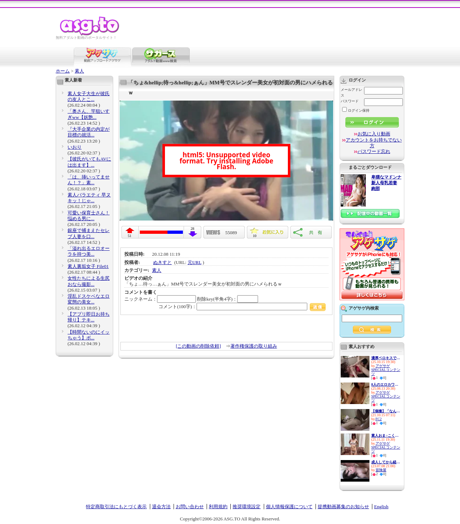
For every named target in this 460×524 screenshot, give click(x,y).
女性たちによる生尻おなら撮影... (89, 281)
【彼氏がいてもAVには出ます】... (89, 161)
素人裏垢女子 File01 (88, 266)
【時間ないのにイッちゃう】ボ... (89, 334)
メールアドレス (351, 92)
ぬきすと (162, 262)
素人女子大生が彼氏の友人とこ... (89, 96)
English (381, 506)
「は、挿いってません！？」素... (89, 179)
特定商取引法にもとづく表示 (116, 506)
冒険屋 (381, 470)
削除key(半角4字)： (227, 299)
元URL (195, 262)
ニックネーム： (160, 299)
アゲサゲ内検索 (364, 308)
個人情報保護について (289, 506)
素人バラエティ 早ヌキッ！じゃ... (89, 197)
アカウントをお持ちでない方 (374, 142)
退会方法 (161, 506)
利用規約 (218, 506)
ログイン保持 (355, 110)
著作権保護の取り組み (253, 346)
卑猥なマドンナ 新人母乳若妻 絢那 (386, 183)
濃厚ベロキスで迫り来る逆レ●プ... (385, 358)
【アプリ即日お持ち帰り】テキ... (89, 317)
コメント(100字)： (242, 306)
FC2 (379, 419)
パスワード (350, 101)
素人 (79, 71)
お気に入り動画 (374, 133)
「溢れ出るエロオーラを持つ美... (89, 251)
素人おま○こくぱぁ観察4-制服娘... (385, 435)
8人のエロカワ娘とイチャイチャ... (385, 384)
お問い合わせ (190, 506)
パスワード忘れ (374, 151)
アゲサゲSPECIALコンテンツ (385, 370)
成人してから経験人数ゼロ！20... (385, 462)
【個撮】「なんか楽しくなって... (385, 411)
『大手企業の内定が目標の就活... (89, 132)
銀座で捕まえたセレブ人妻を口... (89, 233)
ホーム (63, 71)
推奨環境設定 (247, 506)
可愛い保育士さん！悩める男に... (89, 215)
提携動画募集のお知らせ (343, 506)
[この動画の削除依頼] (198, 346)
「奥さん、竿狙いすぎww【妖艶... (89, 114)
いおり (75, 147)
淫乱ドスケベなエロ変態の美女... (89, 299)
